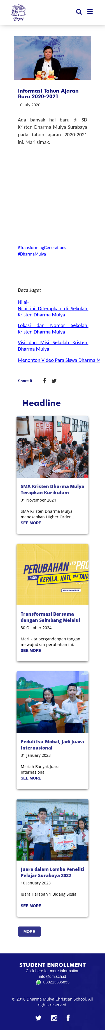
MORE (29, 931)
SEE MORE (31, 523)
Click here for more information (52, 971)
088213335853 (52, 982)
